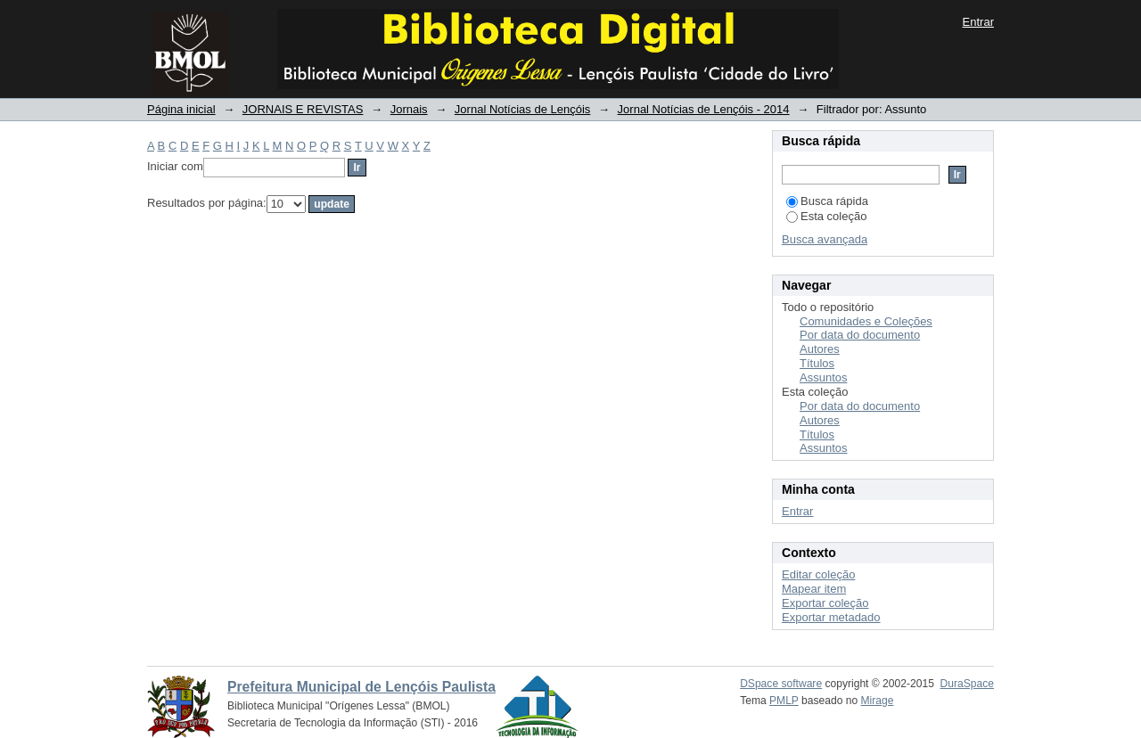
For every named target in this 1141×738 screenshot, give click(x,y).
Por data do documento (860, 334)
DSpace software (781, 683)
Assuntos (823, 377)
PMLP (784, 700)
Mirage (877, 700)
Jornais (409, 109)
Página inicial (181, 109)
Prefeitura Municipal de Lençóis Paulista (361, 686)
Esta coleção (826, 216)
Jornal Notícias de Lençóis (522, 109)
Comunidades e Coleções (866, 321)
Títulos (817, 363)
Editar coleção (818, 574)
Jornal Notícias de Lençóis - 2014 (704, 109)
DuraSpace (967, 683)
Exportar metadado (831, 617)
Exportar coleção (825, 603)
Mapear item (814, 588)
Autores (820, 349)
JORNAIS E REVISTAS (303, 109)
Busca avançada (824, 239)
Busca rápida (827, 201)
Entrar (978, 22)
